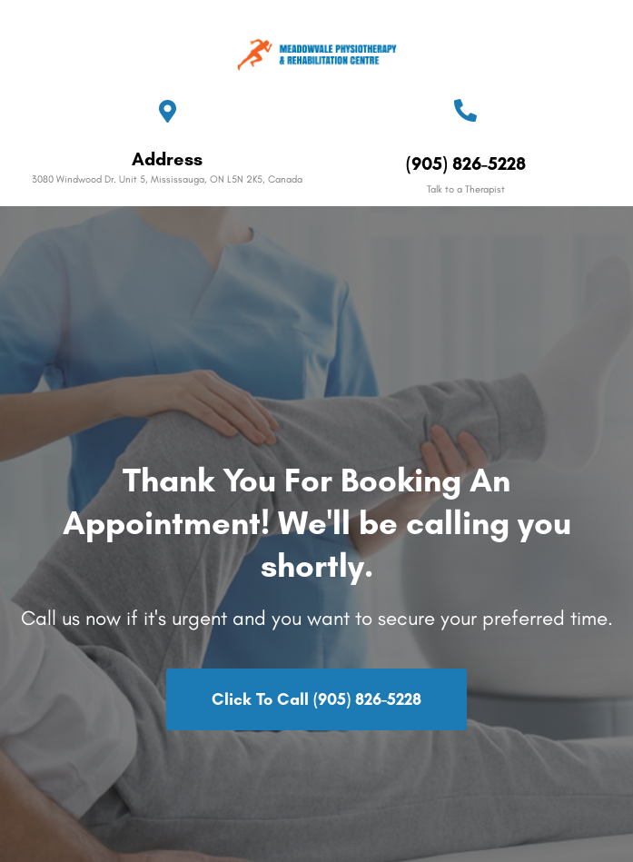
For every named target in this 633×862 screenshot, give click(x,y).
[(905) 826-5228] (465, 110)
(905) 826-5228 (466, 163)
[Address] (167, 111)
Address (167, 159)
